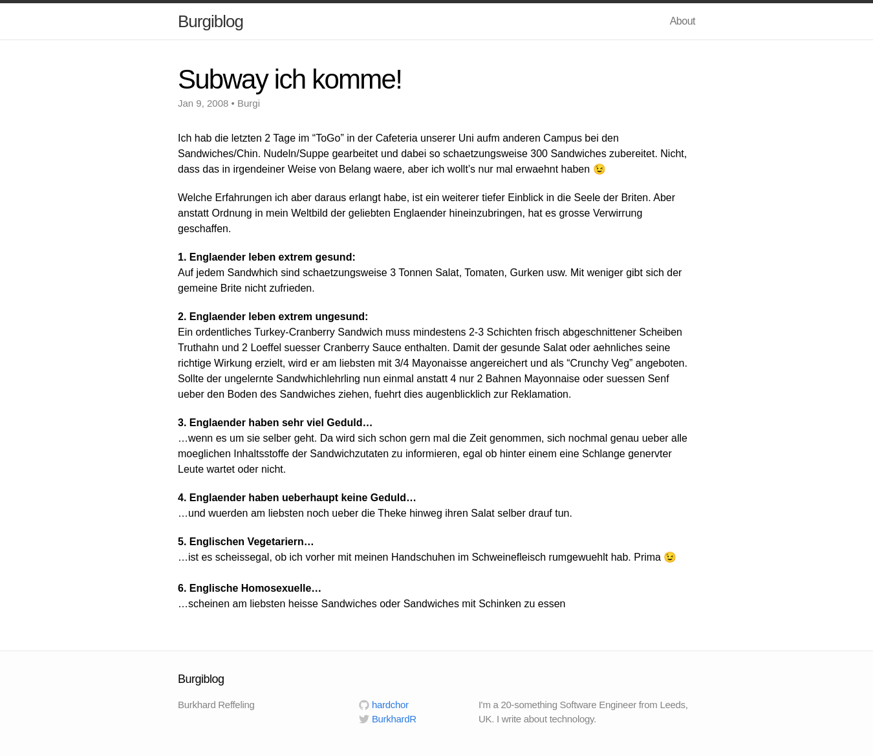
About (682, 21)
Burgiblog (210, 21)
